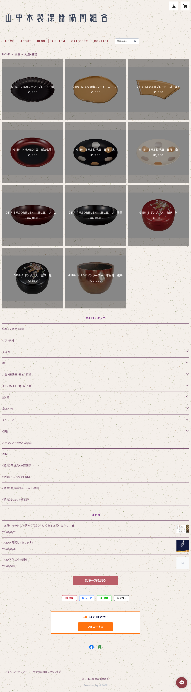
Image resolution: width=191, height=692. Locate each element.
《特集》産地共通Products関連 (20, 488)
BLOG (41, 41)
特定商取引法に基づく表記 (47, 671)
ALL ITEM (58, 41)
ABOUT (25, 41)
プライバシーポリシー (16, 671)
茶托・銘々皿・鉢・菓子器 (16, 385)
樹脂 (17, 54)
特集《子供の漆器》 (13, 329)
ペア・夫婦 (8, 340)
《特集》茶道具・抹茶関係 (17, 465)
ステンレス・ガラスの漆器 (17, 442)
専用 (5, 454)
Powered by (95, 685)
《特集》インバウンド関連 (16, 476)
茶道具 (6, 351)
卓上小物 (7, 408)
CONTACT (101, 41)
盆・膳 (5, 397)
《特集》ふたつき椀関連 (15, 499)
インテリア (8, 420)
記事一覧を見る (95, 580)
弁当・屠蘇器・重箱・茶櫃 (17, 374)
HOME (9, 41)
